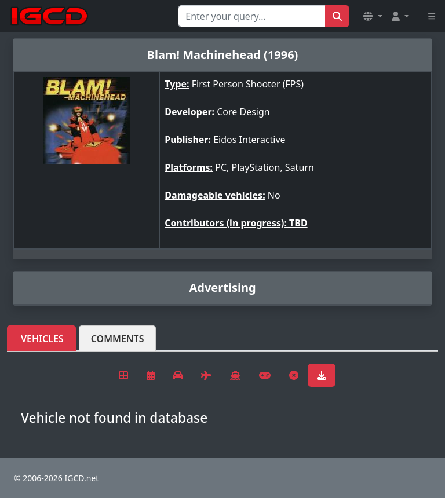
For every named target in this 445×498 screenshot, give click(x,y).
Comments (117, 338)
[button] (372, 16)
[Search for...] (252, 16)
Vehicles (42, 338)
